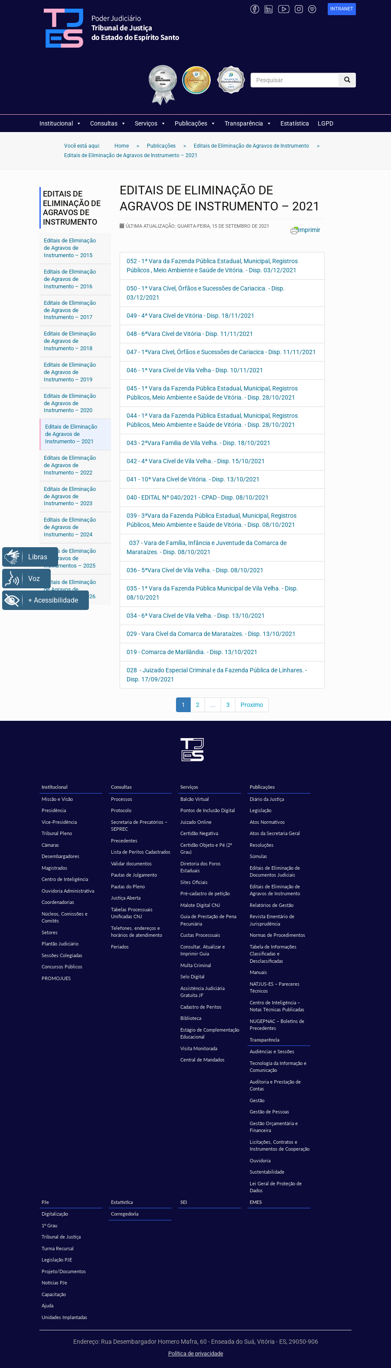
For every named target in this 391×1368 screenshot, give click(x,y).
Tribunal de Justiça (61, 1236)
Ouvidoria (260, 1160)
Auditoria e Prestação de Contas (275, 1085)
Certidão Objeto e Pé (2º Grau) (206, 848)
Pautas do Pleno (128, 886)
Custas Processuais (200, 935)
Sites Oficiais (194, 882)
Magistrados (54, 868)
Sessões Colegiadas (62, 955)
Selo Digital (192, 976)
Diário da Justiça (267, 799)
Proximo (252, 704)
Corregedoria (125, 1213)
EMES (256, 1202)
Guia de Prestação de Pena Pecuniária (208, 919)
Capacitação (54, 1294)
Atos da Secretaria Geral (275, 833)
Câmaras (50, 845)
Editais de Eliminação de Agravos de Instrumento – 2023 (70, 496)
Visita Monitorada (198, 1048)
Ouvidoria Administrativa (68, 891)
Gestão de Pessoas (269, 1111)
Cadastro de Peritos (201, 1007)
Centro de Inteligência (65, 879)
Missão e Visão (57, 799)
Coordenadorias (58, 902)
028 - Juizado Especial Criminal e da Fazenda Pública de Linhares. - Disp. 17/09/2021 (217, 675)
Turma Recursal (58, 1248)
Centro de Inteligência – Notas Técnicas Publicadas (277, 1006)
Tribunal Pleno (57, 833)
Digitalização (55, 1213)
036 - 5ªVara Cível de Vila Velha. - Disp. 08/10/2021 (195, 570)
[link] (342, 9)
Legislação (260, 810)
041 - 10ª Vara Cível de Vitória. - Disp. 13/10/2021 (193, 479)
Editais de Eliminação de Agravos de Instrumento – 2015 (70, 247)
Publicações (195, 123)
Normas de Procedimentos (277, 935)
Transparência (248, 123)
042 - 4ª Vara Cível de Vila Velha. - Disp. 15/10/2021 (196, 461)
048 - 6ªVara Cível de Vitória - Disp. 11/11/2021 (190, 333)
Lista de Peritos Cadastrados (140, 852)
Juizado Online (196, 822)
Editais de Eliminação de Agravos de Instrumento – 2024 (70, 527)
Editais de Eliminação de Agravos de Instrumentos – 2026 (70, 589)
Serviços (150, 123)
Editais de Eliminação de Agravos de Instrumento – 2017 (70, 310)
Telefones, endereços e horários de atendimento (136, 931)
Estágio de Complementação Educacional (209, 1033)
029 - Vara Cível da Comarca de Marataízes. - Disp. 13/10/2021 (211, 633)
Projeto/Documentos (64, 1271)
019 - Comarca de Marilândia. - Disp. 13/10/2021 (192, 652)
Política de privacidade (195, 1353)
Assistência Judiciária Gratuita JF (202, 991)
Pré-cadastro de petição (205, 893)
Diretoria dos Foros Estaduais (200, 867)
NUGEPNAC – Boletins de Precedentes (277, 1024)
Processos (121, 799)
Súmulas (258, 856)
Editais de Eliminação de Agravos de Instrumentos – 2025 (70, 558)
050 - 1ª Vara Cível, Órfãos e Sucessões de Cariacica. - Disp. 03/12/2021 (206, 293)
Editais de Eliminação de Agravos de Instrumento (275, 890)
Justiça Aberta (125, 897)
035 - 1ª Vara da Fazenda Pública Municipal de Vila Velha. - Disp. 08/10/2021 (212, 593)
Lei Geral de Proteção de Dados (276, 1187)
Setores (50, 932)
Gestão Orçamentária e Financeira (274, 1126)
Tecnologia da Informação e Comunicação (278, 1066)
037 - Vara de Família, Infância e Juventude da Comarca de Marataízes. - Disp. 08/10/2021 (207, 547)
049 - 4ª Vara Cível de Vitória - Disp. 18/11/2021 (190, 315)
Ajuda (47, 1305)
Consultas (108, 123)
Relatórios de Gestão (271, 905)
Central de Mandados (202, 1059)
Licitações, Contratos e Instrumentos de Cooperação (280, 1145)
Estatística (294, 123)
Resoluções (262, 845)
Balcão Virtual (194, 799)
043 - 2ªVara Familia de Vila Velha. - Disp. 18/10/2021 (198, 442)
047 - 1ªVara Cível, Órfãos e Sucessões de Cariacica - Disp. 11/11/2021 (221, 351)
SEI (183, 1202)
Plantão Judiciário (60, 943)
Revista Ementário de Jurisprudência (272, 919)
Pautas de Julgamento (134, 875)
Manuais (258, 972)
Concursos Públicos (62, 966)
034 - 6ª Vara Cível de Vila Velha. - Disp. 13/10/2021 (196, 615)
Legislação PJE (57, 1259)
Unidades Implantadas (64, 1317)
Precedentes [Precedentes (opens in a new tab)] (124, 840)
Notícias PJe (54, 1282)
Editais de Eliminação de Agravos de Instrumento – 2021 (71, 434)
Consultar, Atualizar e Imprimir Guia (202, 950)
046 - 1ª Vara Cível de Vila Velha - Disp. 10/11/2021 (195, 370)
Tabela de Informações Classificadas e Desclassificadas (273, 954)
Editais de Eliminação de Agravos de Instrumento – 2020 (70, 403)
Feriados (120, 946)
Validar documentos (131, 863)
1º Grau (49, 1225)
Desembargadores (60, 856)
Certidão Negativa (199, 833)
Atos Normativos (267, 822)
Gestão (257, 1100)
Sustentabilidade (267, 1171)
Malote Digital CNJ (200, 905)
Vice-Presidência (59, 822)
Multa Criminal (195, 965)
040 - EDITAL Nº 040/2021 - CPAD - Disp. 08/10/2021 (198, 497)
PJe (45, 1202)
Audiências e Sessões (272, 1051)
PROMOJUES (56, 978)
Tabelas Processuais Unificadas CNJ (132, 913)
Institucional (60, 123)
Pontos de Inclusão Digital (207, 810)
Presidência (54, 810)
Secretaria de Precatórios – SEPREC (139, 825)
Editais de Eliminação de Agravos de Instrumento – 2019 (70, 372)
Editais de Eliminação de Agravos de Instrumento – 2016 (70, 279)
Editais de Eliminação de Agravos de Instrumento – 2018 (70, 341)
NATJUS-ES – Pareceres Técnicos (275, 987)
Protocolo (121, 810)
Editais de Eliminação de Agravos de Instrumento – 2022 (70, 465)
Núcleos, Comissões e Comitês (65, 917)
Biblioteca (190, 1018)
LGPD (325, 123)
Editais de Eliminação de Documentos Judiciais (275, 871)
